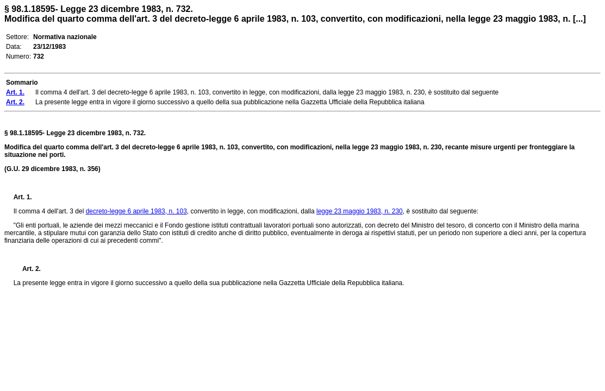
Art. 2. (27, 269)
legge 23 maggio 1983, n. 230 (359, 211)
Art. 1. (23, 197)
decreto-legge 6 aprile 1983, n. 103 (136, 211)
